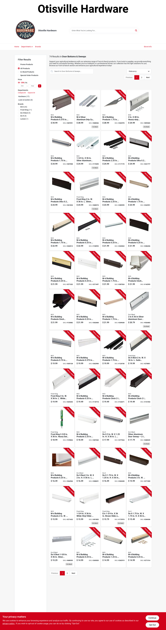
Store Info (148, 47)
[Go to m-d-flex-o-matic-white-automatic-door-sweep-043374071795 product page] (87, 349)
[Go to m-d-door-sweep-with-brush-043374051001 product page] (87, 387)
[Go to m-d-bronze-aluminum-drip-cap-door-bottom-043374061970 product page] (113, 192)
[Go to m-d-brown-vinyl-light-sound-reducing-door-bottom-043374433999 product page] (61, 310)
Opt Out (152, 625)
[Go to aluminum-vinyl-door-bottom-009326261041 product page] (61, 547)
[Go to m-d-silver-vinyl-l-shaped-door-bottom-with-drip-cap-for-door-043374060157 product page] (61, 151)
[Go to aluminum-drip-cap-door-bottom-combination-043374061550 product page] (87, 151)
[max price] (32, 85)
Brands (38, 47)
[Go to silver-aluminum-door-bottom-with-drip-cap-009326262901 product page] (113, 427)
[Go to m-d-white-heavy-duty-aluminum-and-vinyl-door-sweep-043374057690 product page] (87, 270)
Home (16, 47)
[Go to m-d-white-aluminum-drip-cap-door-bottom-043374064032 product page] (87, 427)
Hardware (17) (23, 96)
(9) (25, 113)
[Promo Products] (19, 64)
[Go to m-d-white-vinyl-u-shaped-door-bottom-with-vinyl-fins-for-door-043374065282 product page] (61, 506)
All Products (25, 68)
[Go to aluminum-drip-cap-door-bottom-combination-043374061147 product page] (87, 110)
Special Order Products (29, 75)
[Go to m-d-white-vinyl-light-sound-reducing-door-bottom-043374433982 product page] (139, 270)
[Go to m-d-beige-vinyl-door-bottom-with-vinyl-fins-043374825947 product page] (113, 310)
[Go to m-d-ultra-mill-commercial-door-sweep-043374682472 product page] (139, 151)
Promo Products (26, 64)
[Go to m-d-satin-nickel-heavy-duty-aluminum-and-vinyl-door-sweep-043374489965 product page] (87, 310)
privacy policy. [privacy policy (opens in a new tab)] (9, 623)
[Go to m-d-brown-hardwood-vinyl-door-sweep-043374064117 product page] (61, 232)
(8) (23, 116)
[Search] (136, 30)
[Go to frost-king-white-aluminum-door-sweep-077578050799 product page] (61, 387)
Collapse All (22, 93)
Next (148, 77)
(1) (24, 119)
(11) (26, 110)
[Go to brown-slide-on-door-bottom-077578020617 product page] (113, 506)
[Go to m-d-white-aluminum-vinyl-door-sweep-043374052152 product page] (87, 547)
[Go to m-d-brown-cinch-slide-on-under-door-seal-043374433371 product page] (139, 387)
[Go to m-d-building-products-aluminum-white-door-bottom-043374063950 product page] (113, 110)
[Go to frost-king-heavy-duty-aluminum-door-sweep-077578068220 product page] (61, 427)
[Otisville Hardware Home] (25, 31)
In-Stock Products (27, 72)
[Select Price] (39, 85)
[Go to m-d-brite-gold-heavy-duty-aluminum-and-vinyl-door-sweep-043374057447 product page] (61, 270)
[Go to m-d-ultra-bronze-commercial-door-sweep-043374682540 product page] (61, 192)
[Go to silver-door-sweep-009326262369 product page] (139, 310)
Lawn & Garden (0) (25, 100)
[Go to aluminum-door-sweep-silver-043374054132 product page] (139, 110)
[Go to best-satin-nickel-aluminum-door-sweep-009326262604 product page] (139, 349)
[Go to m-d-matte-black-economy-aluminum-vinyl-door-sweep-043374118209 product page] (87, 232)
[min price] (22, 85)
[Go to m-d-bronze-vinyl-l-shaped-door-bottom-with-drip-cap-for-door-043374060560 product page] (113, 270)
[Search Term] (104, 30)
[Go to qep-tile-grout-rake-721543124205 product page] (113, 151)
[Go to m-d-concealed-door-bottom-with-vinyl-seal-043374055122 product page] (113, 547)
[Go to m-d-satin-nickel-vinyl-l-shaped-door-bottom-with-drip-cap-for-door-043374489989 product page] (139, 192)
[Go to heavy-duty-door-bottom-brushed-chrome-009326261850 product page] (139, 427)
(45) (23, 107)
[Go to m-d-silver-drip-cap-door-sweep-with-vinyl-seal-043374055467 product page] (61, 349)
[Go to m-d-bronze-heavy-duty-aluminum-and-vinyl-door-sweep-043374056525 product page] (139, 232)
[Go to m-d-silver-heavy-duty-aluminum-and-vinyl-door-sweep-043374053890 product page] (113, 232)
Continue (152, 618)
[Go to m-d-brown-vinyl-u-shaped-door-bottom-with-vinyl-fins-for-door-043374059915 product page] (139, 466)
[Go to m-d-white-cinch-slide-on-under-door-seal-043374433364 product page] (113, 387)
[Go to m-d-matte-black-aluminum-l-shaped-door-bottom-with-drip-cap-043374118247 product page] (113, 349)
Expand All (31, 93)
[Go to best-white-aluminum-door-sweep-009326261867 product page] (87, 466)
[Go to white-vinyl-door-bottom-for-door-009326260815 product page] (139, 506)
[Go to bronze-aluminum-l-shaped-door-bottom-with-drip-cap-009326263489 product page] (113, 466)
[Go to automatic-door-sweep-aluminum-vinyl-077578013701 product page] (87, 192)
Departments (26, 47)
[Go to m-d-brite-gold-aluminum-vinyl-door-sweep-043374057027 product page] (139, 547)
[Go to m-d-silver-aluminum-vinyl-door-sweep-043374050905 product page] (61, 466)
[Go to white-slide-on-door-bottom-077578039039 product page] (87, 506)
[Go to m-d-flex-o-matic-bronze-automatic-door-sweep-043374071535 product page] (61, 110)
